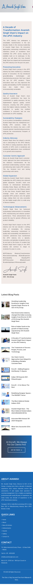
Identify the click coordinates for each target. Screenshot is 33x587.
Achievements (6, 528)
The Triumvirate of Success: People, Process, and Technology (21, 350)
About (3, 522)
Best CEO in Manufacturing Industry (12, 506)
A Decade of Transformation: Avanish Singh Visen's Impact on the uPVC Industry (21, 340)
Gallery (4, 534)
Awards (4, 531)
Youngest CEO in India (8, 504)
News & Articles (6, 525)
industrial (20, 488)
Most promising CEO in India (23, 504)
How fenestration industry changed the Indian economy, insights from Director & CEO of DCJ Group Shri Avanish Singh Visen (21, 317)
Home (3, 519)
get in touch (16, 450)
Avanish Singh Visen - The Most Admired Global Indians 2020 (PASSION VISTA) (21, 411)
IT (10, 491)
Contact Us (5, 536)
